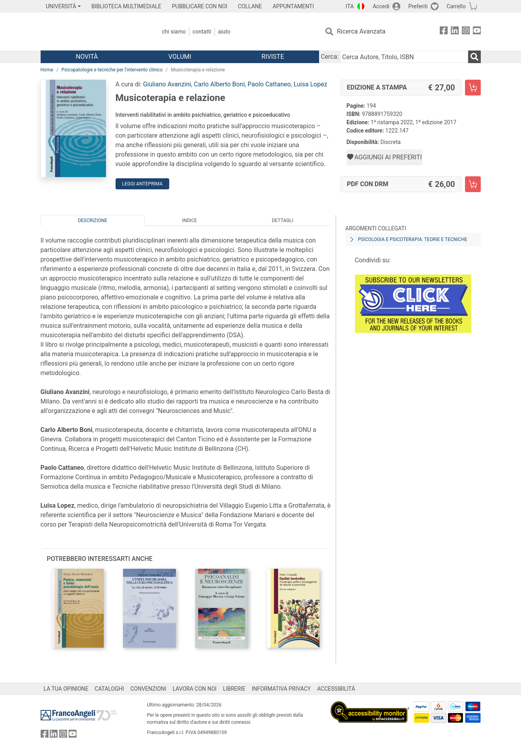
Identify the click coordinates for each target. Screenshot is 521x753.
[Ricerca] (474, 56)
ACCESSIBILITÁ (336, 689)
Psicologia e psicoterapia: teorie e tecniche (412, 239)
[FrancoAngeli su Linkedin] (455, 31)
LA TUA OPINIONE (66, 689)
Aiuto (224, 31)
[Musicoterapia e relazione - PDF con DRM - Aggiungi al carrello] (473, 184)
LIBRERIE (234, 689)
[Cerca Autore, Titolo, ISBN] (404, 56)
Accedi (381, 6)
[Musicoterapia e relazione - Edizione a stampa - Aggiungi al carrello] (473, 87)
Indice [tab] (189, 220)
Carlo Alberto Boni (219, 84)
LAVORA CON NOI (195, 689)
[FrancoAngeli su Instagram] (466, 31)
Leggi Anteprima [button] (142, 184)
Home (47, 70)
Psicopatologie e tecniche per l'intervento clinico (112, 70)
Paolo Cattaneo (269, 84)
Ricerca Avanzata (361, 31)
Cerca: (329, 56)
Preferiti (418, 6)
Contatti (201, 31)
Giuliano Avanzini (167, 84)
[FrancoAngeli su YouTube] (477, 31)
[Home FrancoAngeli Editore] (93, 31)
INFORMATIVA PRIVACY (281, 689)
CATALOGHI (109, 689)
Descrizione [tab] (92, 220)
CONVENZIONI (148, 689)
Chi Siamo (174, 31)
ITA (350, 6)
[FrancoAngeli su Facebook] (444, 31)
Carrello (455, 6)
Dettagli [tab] (282, 220)
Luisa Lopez (310, 84)
